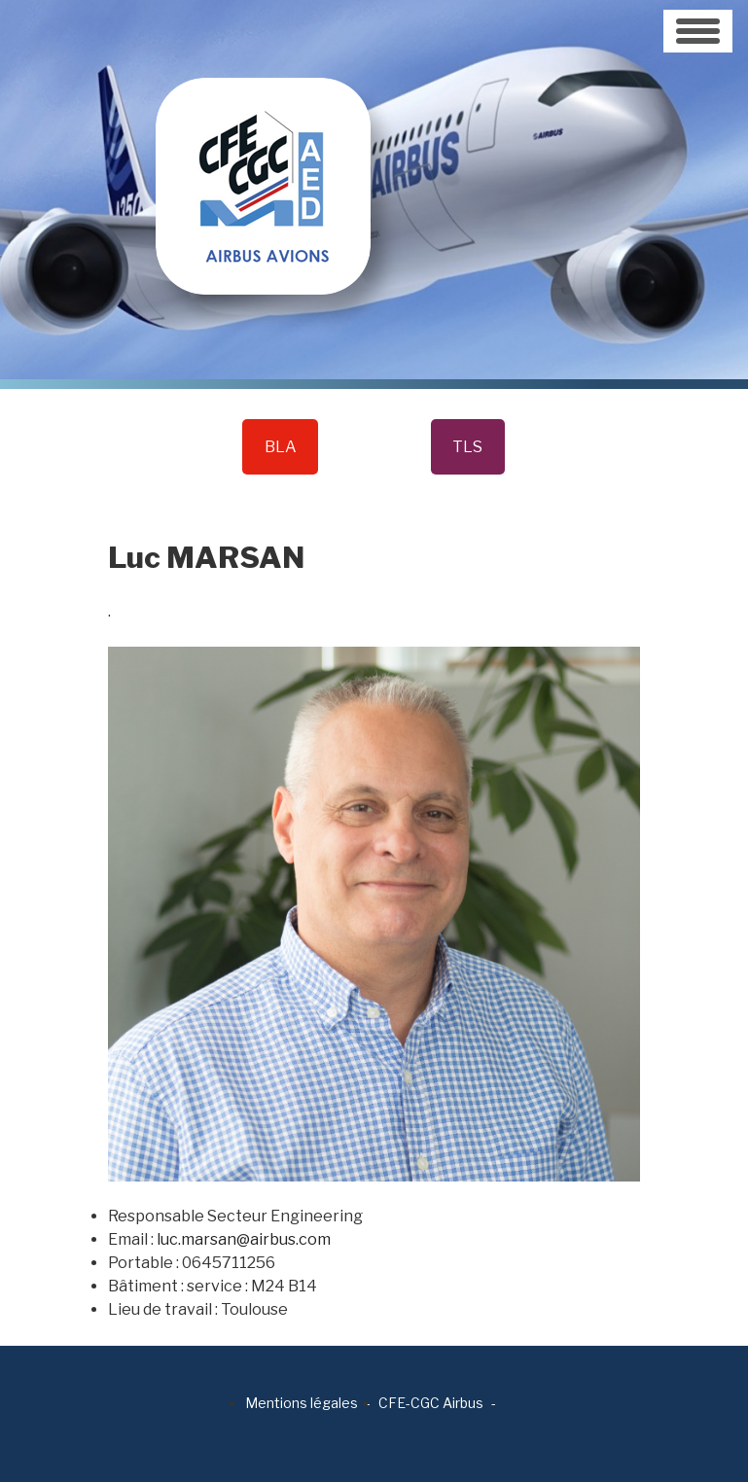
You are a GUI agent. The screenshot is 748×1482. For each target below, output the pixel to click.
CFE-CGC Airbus (430, 1402)
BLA (281, 447)
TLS (467, 447)
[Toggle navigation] (697, 31)
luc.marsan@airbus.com (244, 1239)
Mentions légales (301, 1402)
